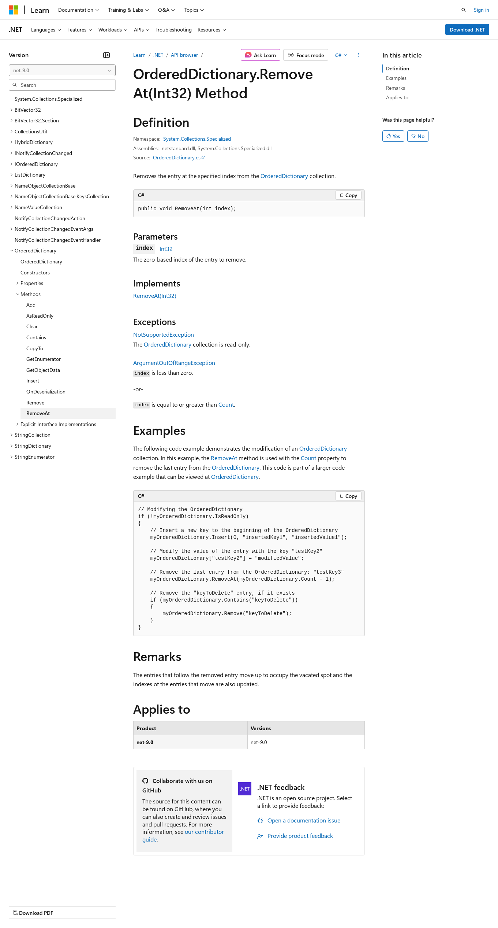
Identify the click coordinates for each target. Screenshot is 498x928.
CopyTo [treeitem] (34, 348)
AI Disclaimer (23, 905)
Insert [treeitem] (32, 380)
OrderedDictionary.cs (177, 157)
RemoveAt (224, 458)
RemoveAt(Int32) (154, 295)
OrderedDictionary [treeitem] (41, 261)
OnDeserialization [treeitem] (45, 391)
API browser (184, 54)
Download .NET (467, 29)
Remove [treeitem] (35, 402)
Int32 (166, 248)
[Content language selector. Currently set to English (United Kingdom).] (46, 888)
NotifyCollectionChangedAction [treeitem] (50, 218)
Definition (397, 68)
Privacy (160, 905)
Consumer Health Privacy (210, 905)
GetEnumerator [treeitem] (43, 358)
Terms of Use (267, 905)
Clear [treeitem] (32, 326)
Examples (396, 77)
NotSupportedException (163, 334)
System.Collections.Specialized (197, 138)
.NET (158, 54)
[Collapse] (106, 55)
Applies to (397, 97)
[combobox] (62, 70)
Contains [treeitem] (36, 337)
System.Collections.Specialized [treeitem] (48, 98)
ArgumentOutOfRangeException (174, 362)
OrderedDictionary (284, 176)
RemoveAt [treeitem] (38, 413)
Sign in (481, 9)
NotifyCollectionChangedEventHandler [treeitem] (58, 239)
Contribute (131, 905)
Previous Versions (66, 905)
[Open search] (463, 9)
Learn (139, 54)
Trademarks (303, 905)
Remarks (395, 87)
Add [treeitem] (30, 304)
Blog (100, 905)
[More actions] (358, 55)
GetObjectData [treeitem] (43, 369)
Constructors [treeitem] (35, 272)
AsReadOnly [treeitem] (39, 315)
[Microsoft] (13, 10)
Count (226, 404)
